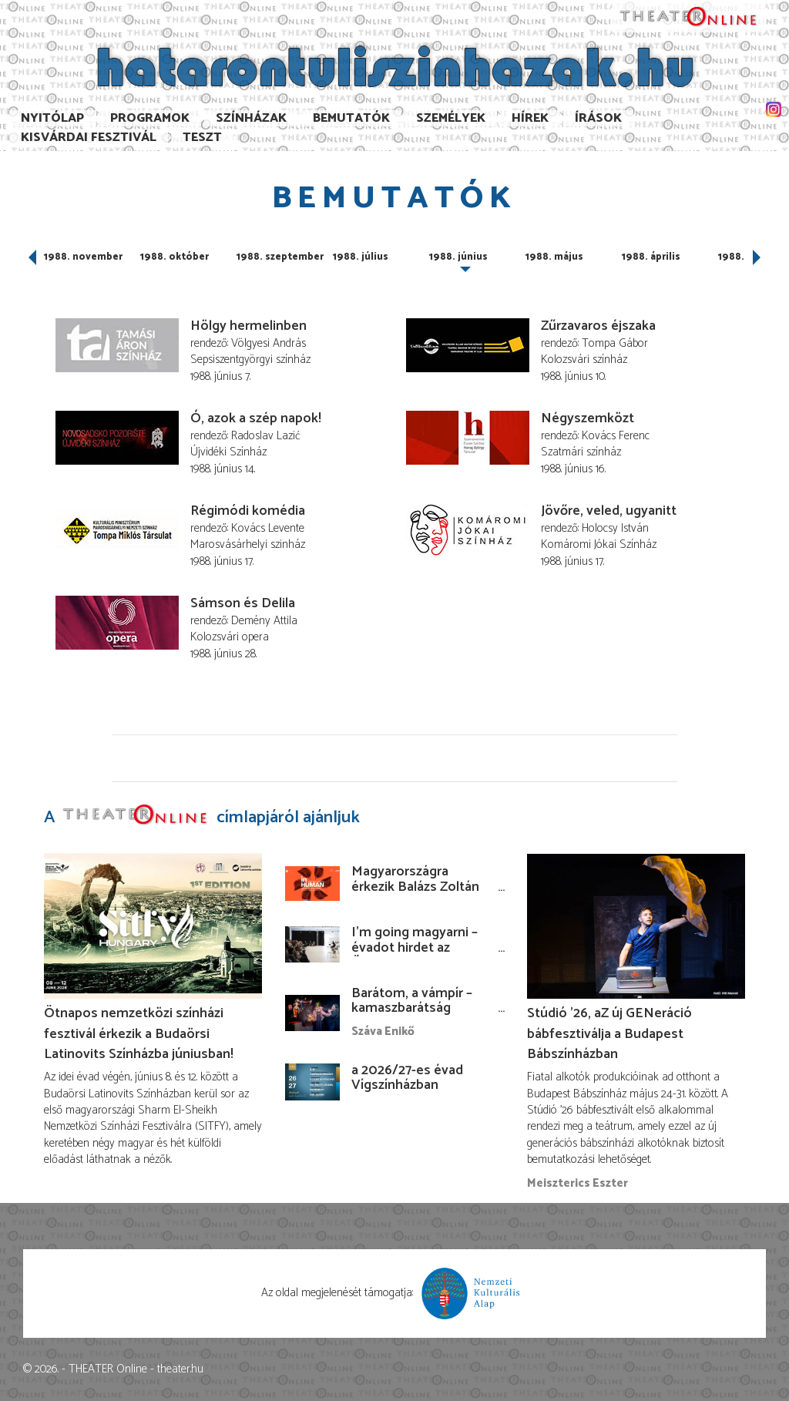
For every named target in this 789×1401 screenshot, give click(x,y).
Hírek (530, 118)
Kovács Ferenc (616, 435)
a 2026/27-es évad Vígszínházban (407, 1078)
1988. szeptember (280, 257)
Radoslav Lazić (265, 435)
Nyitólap (52, 118)
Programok (150, 118)
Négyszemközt (587, 418)
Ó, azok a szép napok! (255, 418)
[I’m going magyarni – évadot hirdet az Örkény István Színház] (312, 944)
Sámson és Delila (242, 603)
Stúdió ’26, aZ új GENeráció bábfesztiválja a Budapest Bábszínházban (609, 1033)
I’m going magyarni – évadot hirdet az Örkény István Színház (418, 948)
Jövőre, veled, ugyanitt (609, 510)
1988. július (360, 257)
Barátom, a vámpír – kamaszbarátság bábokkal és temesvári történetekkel (420, 1016)
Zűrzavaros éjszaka (598, 326)
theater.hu (180, 1369)
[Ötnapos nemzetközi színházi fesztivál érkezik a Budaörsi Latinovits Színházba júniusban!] (153, 926)
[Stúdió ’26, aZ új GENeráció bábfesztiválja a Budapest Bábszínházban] (636, 926)
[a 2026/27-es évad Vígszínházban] (312, 1081)
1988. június (458, 257)
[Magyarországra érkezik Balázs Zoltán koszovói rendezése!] (312, 883)
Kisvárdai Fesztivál (88, 137)
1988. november (83, 257)
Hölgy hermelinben (248, 326)
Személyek (450, 118)
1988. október (174, 257)
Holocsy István (615, 528)
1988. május (554, 257)
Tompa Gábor (615, 343)
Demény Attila (264, 620)
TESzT (202, 137)
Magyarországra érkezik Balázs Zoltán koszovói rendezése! (415, 887)
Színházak (251, 118)
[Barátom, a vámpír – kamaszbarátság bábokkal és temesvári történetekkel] (312, 1013)
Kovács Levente (267, 528)
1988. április (651, 257)
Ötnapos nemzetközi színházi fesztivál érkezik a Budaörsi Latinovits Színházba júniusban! (138, 1033)
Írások (598, 118)
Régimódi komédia (247, 510)
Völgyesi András (268, 343)
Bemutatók (351, 118)
